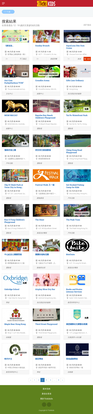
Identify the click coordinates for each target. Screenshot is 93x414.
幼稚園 (7, 337)
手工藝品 (21, 59)
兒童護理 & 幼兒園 (73, 337)
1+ (67, 59)
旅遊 (78, 59)
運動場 (38, 128)
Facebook (44, 404)
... (54, 380)
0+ (5, 59)
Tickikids (51, 410)
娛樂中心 (39, 93)
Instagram (49, 404)
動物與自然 (39, 267)
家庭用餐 (52, 59)
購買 (87, 59)
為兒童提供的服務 (73, 93)
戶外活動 (8, 163)
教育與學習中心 (72, 302)
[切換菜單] (3, 3)
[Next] (62, 380)
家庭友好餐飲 (40, 233)
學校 (6, 302)
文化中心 (8, 93)
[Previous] (31, 380)
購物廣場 (39, 198)
